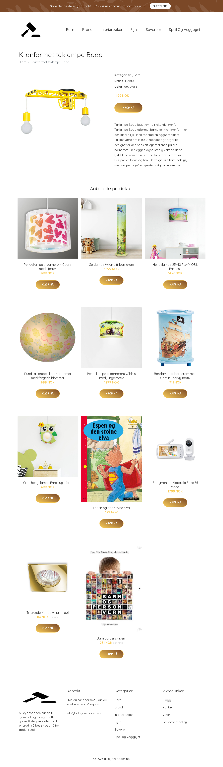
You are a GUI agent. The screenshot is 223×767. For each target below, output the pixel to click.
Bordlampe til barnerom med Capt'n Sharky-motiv (175, 377)
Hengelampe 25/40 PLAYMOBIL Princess (175, 268)
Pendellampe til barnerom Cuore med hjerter (47, 268)
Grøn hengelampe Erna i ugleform (47, 484)
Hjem (22, 63)
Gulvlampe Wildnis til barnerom (111, 266)
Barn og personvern (111, 640)
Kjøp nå (128, 109)
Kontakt (167, 709)
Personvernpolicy (174, 723)
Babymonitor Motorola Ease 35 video (175, 486)
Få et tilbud (160, 6)
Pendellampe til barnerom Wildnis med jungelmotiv (111, 377)
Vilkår (166, 716)
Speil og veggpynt (184, 30)
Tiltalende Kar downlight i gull (48, 614)
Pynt (134, 30)
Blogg (166, 701)
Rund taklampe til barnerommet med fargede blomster (47, 377)
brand (87, 30)
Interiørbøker (111, 30)
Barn (70, 30)
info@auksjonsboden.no (84, 714)
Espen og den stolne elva (111, 509)
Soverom (153, 30)
